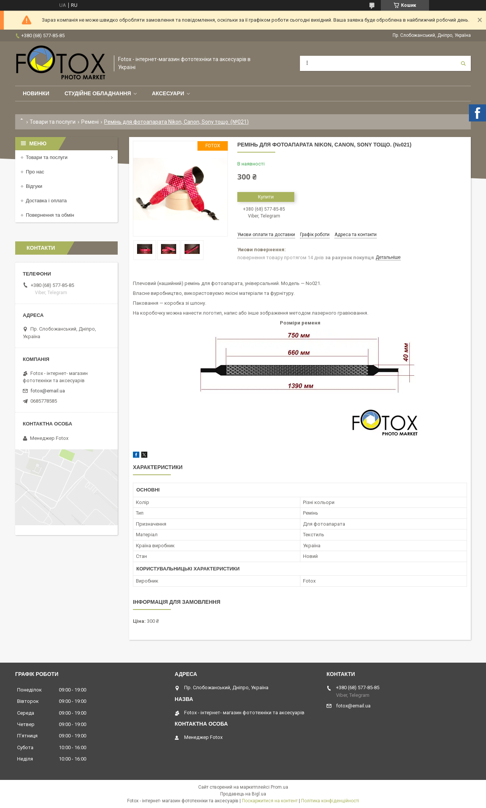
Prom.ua (279, 787)
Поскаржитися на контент (270, 800)
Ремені (90, 122)
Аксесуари (168, 93)
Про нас (35, 172)
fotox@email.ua (47, 391)
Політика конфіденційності (330, 800)
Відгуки (34, 186)
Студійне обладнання (98, 93)
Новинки (36, 93)
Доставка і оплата (46, 200)
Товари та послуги (53, 122)
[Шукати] (463, 63)
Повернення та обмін (50, 215)
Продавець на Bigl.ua (243, 794)
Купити (266, 197)
